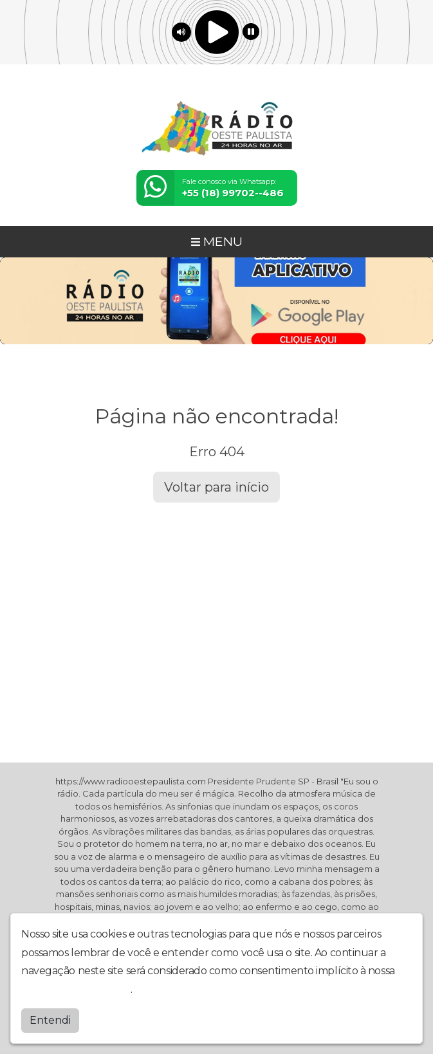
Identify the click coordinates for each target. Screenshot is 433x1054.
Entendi (50, 1020)
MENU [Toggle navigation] (217, 241)
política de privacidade (76, 989)
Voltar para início (216, 487)
